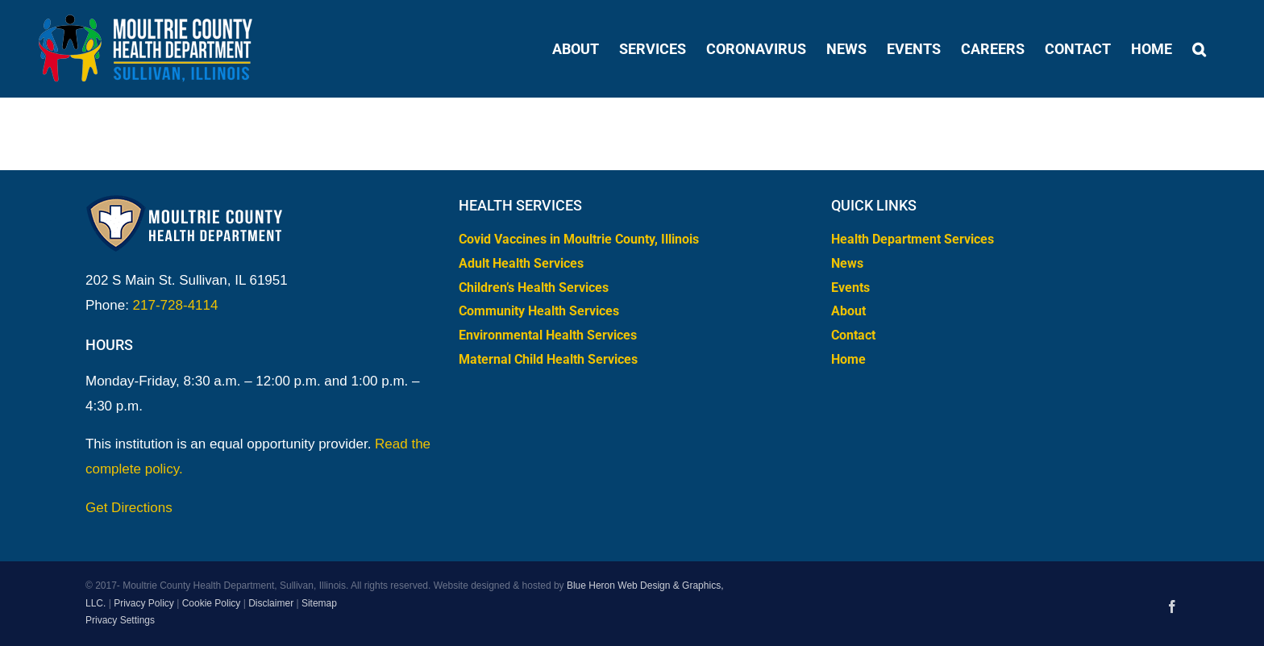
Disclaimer (270, 603)
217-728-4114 (175, 305)
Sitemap (319, 603)
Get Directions (129, 507)
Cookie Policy (211, 603)
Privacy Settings (120, 620)
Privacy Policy (144, 603)
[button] (1199, 49)
